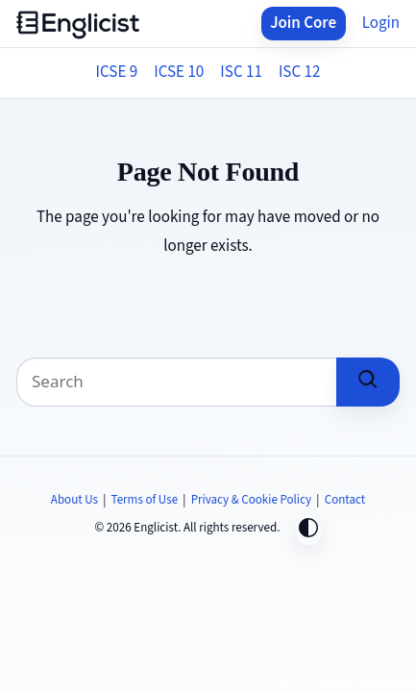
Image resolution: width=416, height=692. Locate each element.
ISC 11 (241, 72)
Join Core (303, 23)
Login (381, 23)
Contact (345, 499)
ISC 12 (300, 72)
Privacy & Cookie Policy (251, 499)
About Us (74, 499)
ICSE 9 (117, 72)
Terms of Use (145, 499)
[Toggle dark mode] (308, 530)
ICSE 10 (179, 72)
